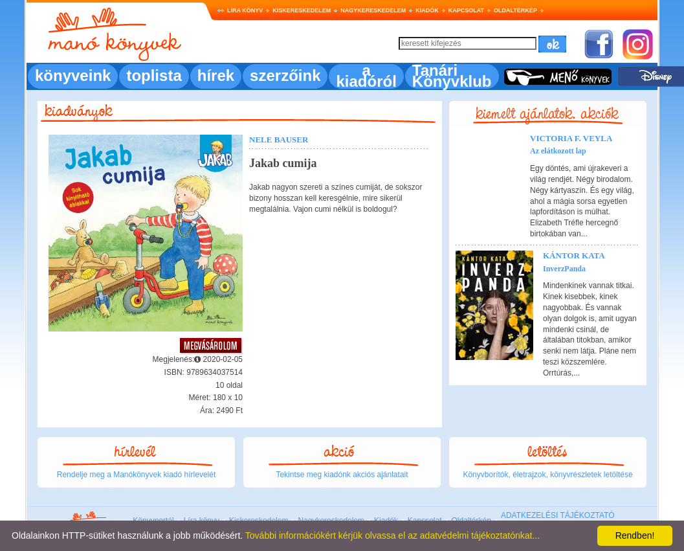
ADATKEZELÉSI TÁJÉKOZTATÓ (558, 515)
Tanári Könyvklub (452, 76)
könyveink (73, 75)
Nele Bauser (278, 139)
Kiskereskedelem (301, 10)
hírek (215, 75)
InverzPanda (564, 268)
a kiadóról (366, 76)
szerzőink (285, 75)
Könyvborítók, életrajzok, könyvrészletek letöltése (547, 474)
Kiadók (427, 10)
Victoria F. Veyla (571, 138)
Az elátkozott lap (558, 150)
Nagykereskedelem (373, 10)
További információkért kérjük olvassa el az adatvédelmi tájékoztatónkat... (392, 535)
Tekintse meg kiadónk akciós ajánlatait (342, 474)
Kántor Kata (574, 255)
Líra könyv (245, 10)
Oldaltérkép (515, 10)
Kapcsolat (466, 10)
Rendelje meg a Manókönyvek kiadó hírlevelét (136, 474)
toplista (153, 75)
